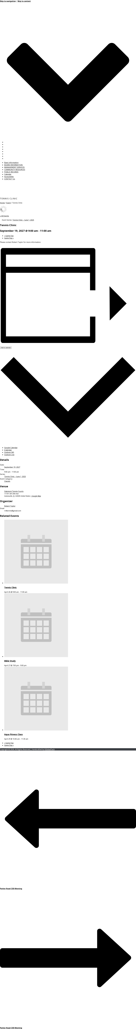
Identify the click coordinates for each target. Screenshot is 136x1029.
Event (8, 203)
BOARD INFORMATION (13, 144)
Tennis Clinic (10, 587)
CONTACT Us (9, 158)
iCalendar (8, 450)
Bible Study (10, 661)
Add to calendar (6, 347)
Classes (7, 481)
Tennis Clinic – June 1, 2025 (15, 476)
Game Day (9, 236)
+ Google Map (36, 496)
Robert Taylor (9, 506)
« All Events (4, 216)
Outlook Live (9, 455)
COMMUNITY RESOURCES (14, 149)
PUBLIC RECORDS (11, 151)
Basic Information (11, 142)
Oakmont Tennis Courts (13, 491)
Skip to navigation (8, 1)
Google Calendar (11, 447)
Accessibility (9, 156)
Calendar (7, 154)
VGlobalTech (50, 749)
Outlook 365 (9, 452)
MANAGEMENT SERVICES (14, 147)
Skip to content (24, 1)
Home (2, 203)
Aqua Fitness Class (13, 734)
